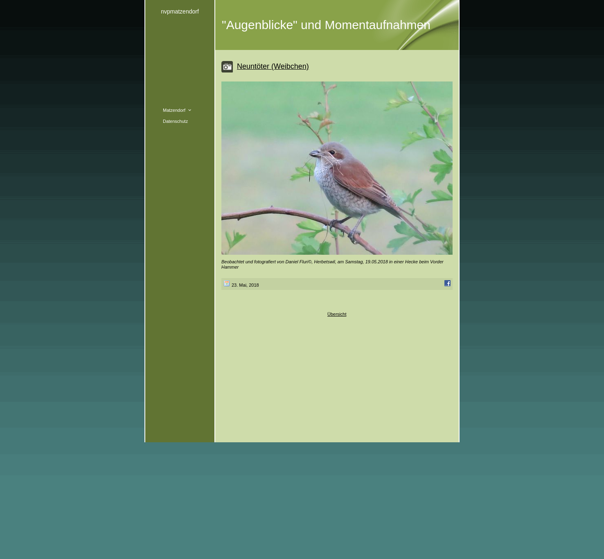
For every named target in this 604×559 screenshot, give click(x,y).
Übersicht (336, 314)
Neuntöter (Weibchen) (273, 66)
